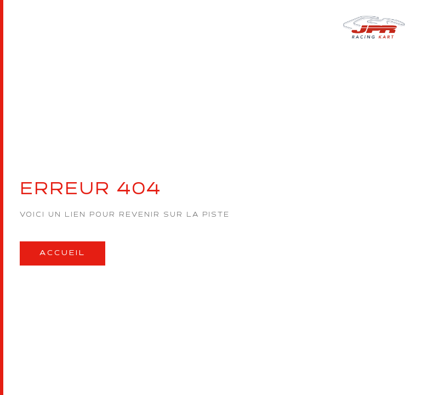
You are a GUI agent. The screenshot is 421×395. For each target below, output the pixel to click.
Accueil (62, 253)
